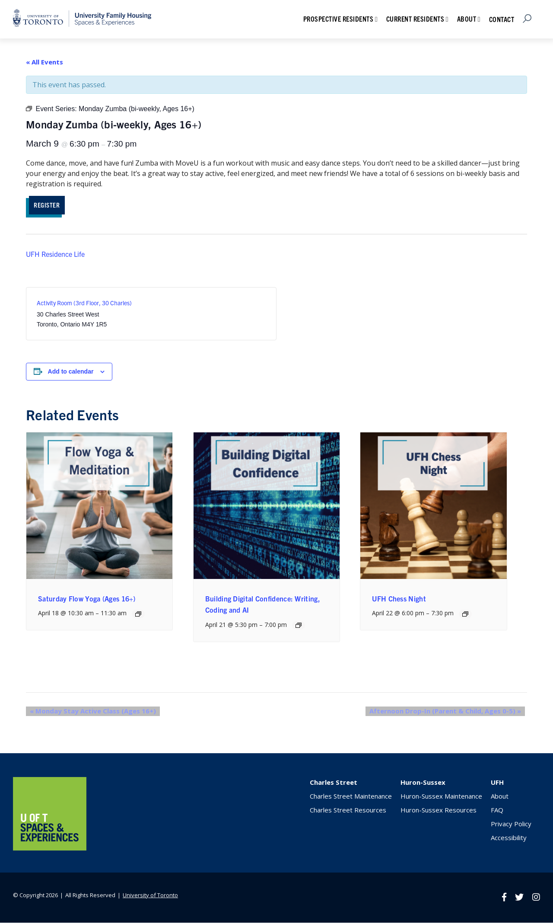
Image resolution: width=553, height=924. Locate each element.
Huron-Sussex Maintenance (441, 797)
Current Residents (415, 18)
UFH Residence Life (55, 255)
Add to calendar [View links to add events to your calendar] (71, 373)
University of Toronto (150, 896)
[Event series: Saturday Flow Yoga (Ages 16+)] (138, 615)
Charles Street (333, 783)
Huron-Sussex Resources (438, 811)
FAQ (497, 811)
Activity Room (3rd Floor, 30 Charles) (84, 304)
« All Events (44, 62)
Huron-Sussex (422, 783)
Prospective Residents (338, 18)
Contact (502, 19)
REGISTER (51, 205)
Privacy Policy (511, 825)
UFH (497, 783)
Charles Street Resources (348, 811)
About (467, 18)
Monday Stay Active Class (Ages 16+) (89, 712)
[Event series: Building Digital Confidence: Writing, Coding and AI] (299, 626)
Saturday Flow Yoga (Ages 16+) (87, 600)
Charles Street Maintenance (351, 797)
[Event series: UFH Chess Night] (465, 615)
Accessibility (509, 838)
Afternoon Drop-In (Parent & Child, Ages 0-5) (449, 712)
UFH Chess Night (399, 600)
